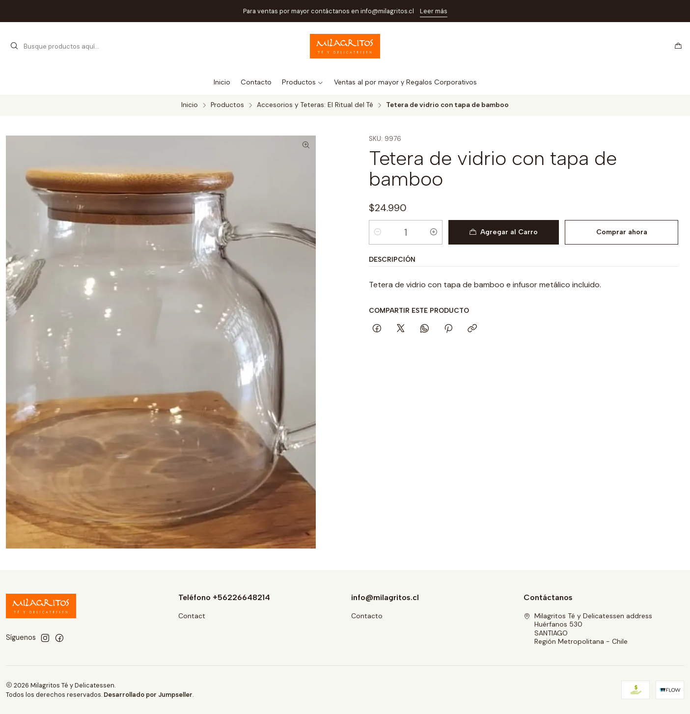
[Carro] (678, 46)
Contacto (367, 615)
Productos (227, 105)
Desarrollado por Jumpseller (148, 694)
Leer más (433, 11)
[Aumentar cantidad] (433, 232)
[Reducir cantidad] (377, 232)
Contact (191, 615)
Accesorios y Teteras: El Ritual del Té (315, 105)
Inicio (189, 105)
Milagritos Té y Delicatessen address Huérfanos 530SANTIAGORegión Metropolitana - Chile (588, 628)
